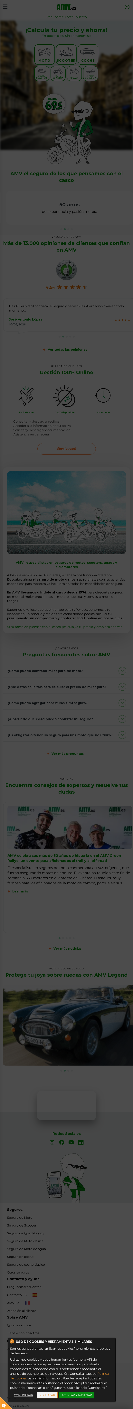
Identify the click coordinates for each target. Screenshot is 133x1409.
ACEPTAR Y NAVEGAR (77, 1395)
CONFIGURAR (23, 1395)
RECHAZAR (47, 1395)
